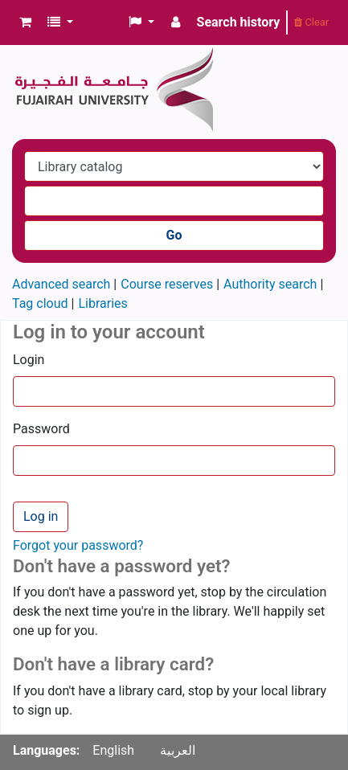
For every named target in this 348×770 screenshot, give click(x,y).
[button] (25, 22)
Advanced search (61, 284)
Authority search (270, 284)
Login (28, 359)
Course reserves (167, 284)
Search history (238, 22)
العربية (177, 750)
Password (41, 428)
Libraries (102, 303)
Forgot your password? (78, 545)
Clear (311, 22)
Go (174, 235)
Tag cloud (40, 303)
